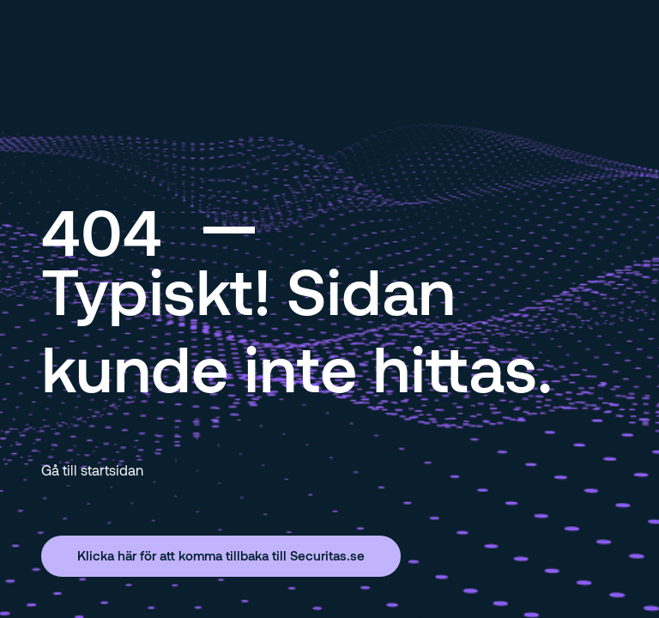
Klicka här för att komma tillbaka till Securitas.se (221, 555)
